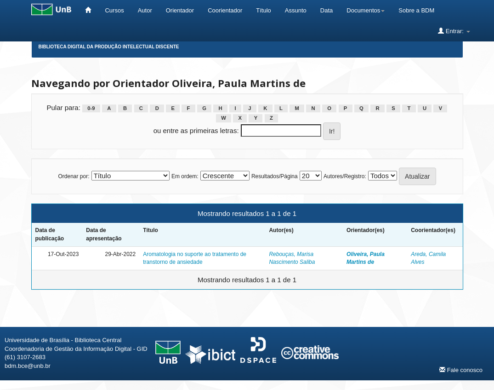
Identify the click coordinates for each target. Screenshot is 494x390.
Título (263, 10)
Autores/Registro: (345, 176)
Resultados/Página (274, 176)
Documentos (365, 10)
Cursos (114, 10)
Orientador (180, 10)
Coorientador (225, 10)
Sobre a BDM (416, 10)
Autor (145, 10)
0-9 (91, 108)
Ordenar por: (73, 176)
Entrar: (454, 31)
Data (326, 10)
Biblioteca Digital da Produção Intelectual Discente (109, 46)
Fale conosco (461, 369)
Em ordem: (185, 176)
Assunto (296, 10)
